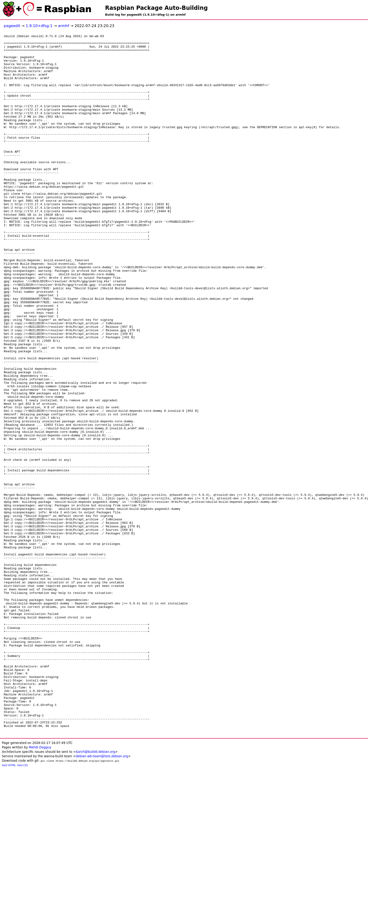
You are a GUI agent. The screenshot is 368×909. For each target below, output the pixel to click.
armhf (63, 26)
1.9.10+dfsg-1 (39, 26)
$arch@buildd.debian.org (95, 892)
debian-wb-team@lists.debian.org (102, 896)
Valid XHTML (9, 905)
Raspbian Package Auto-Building (156, 8)
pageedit (12, 26)
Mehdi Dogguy (40, 887)
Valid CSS (22, 905)
